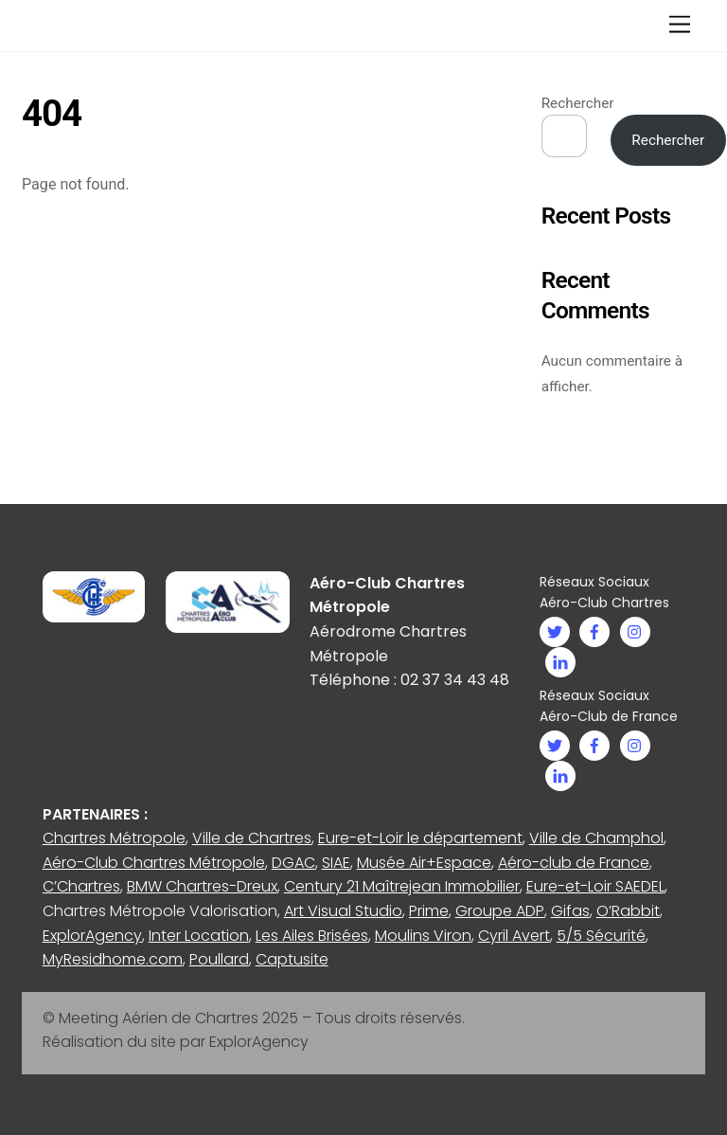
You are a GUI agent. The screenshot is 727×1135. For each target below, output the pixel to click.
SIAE (336, 863)
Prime (429, 911)
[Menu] (680, 25)
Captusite (292, 959)
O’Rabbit (628, 911)
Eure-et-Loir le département (420, 838)
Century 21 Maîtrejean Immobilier (402, 886)
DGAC (293, 863)
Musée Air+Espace (424, 863)
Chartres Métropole (114, 838)
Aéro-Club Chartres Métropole (154, 863)
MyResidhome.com (113, 959)
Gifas (570, 911)
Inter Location (199, 935)
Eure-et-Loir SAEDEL (595, 886)
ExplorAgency (92, 935)
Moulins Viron (423, 935)
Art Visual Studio (343, 911)
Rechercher (577, 103)
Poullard (219, 959)
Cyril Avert (514, 935)
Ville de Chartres (251, 838)
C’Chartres (81, 886)
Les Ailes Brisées (312, 935)
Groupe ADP (499, 911)
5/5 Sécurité (601, 935)
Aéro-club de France (573, 863)
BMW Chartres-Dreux (202, 886)
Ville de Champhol (596, 838)
